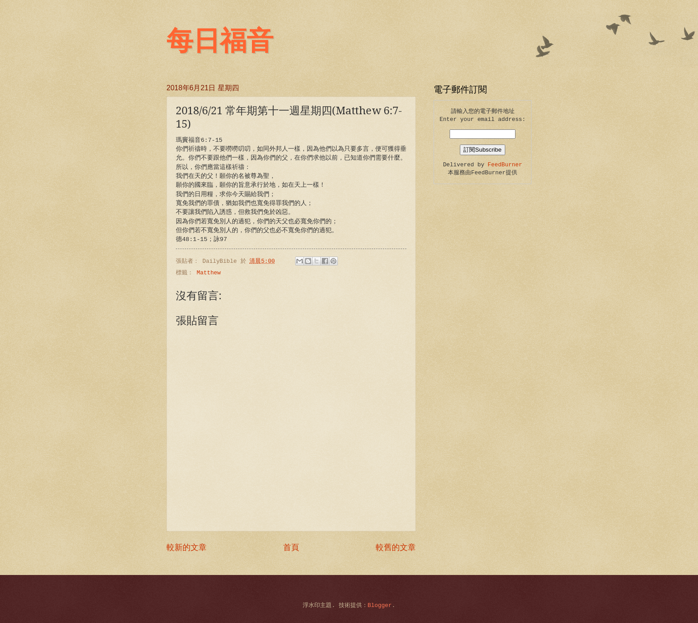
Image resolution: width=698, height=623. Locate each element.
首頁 (291, 547)
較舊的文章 (396, 547)
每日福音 (219, 41)
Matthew (209, 272)
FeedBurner (505, 164)
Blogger (380, 605)
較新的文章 (186, 547)
